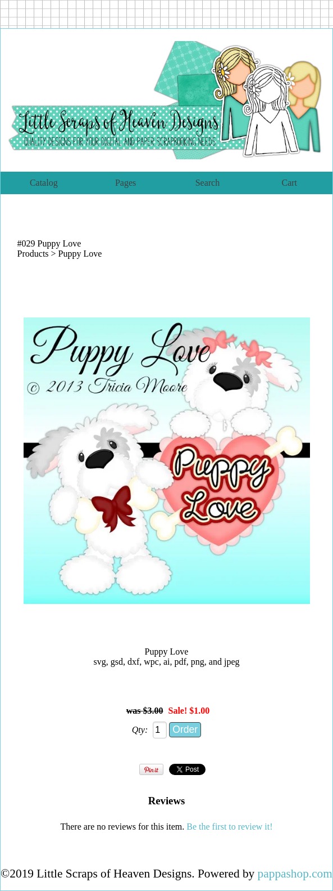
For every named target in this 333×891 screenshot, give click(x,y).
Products (33, 253)
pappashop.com (295, 873)
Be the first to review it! (229, 826)
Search (207, 182)
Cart (289, 182)
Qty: (140, 730)
